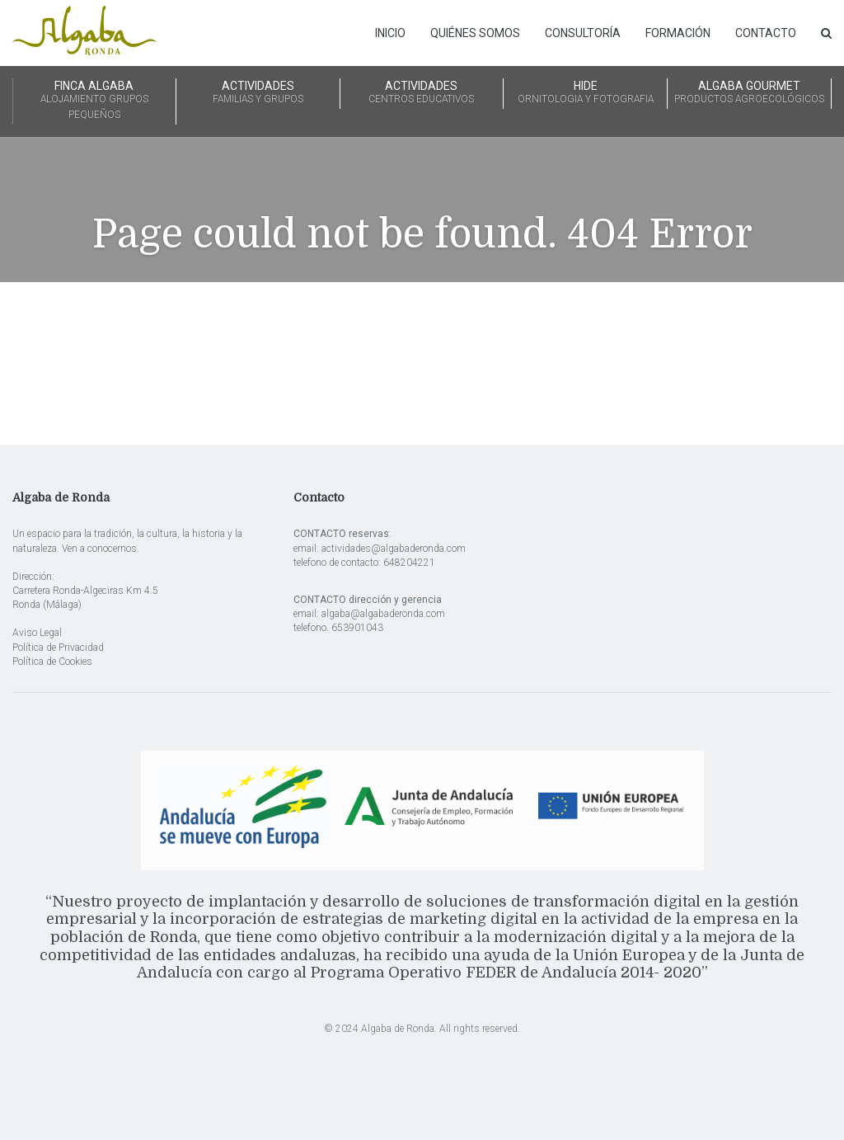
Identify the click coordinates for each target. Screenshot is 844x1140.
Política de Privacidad (58, 647)
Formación (677, 33)
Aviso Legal (37, 632)
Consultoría (583, 33)
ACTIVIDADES (258, 93)
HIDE (585, 93)
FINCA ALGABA (94, 101)
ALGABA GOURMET (749, 93)
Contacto (765, 33)
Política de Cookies (52, 661)
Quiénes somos (475, 33)
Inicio (390, 33)
